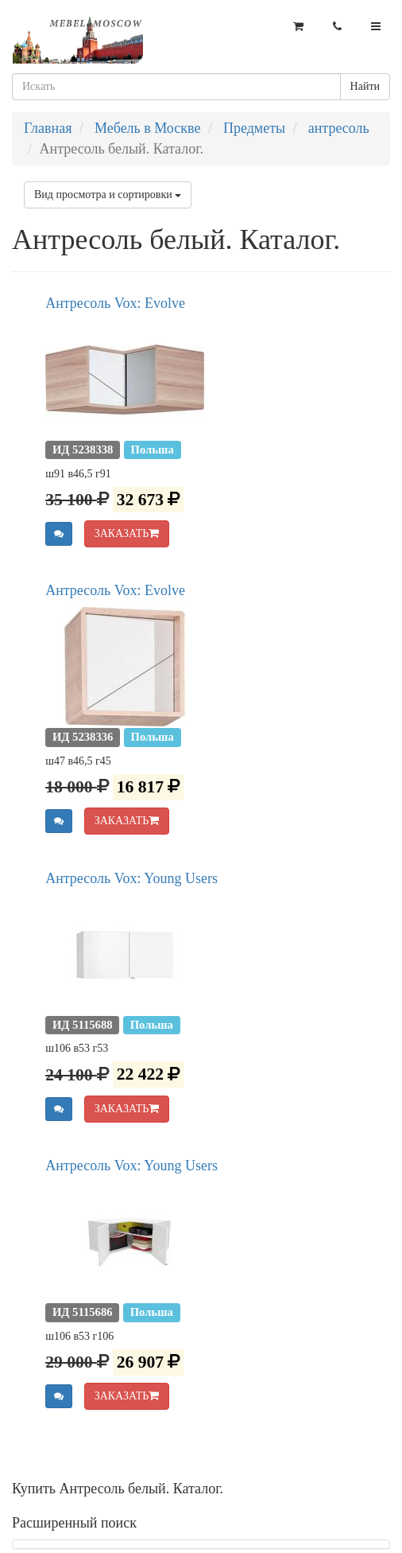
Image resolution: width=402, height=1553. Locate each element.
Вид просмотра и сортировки (107, 194)
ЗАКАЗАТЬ (127, 533)
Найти (365, 86)
